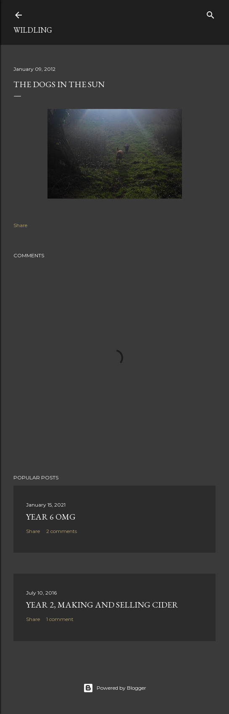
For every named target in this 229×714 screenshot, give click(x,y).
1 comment (60, 619)
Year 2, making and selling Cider (102, 604)
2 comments (61, 531)
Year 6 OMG (51, 516)
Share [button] (20, 225)
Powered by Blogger (114, 688)
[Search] (210, 13)
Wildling (32, 30)
